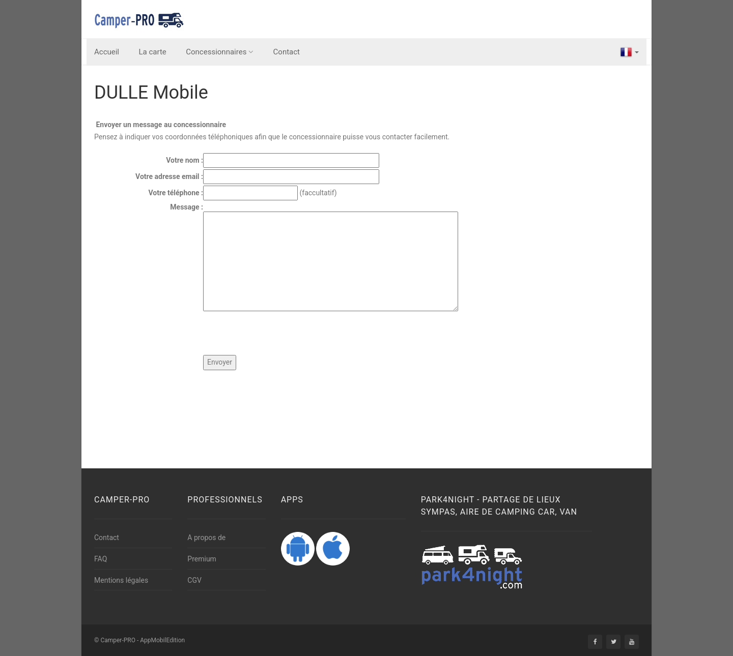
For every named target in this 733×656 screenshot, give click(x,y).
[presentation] (280, 335)
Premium (201, 559)
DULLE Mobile (151, 92)
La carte (152, 51)
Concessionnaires (219, 51)
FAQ (100, 559)
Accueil (106, 51)
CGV (194, 580)
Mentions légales (121, 580)
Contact (286, 51)
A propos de (206, 537)
